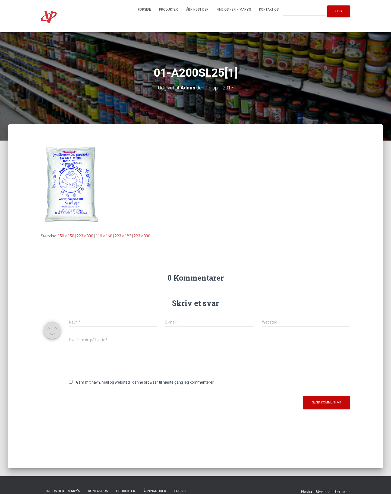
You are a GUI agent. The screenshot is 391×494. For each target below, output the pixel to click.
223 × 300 (85, 236)
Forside (144, 9)
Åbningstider (197, 9)
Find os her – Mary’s (234, 9)
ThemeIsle (341, 491)
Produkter (168, 9)
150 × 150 (66, 236)
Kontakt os (269, 9)
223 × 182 (123, 236)
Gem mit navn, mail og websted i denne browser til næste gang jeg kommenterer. (145, 382)
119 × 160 (104, 236)
